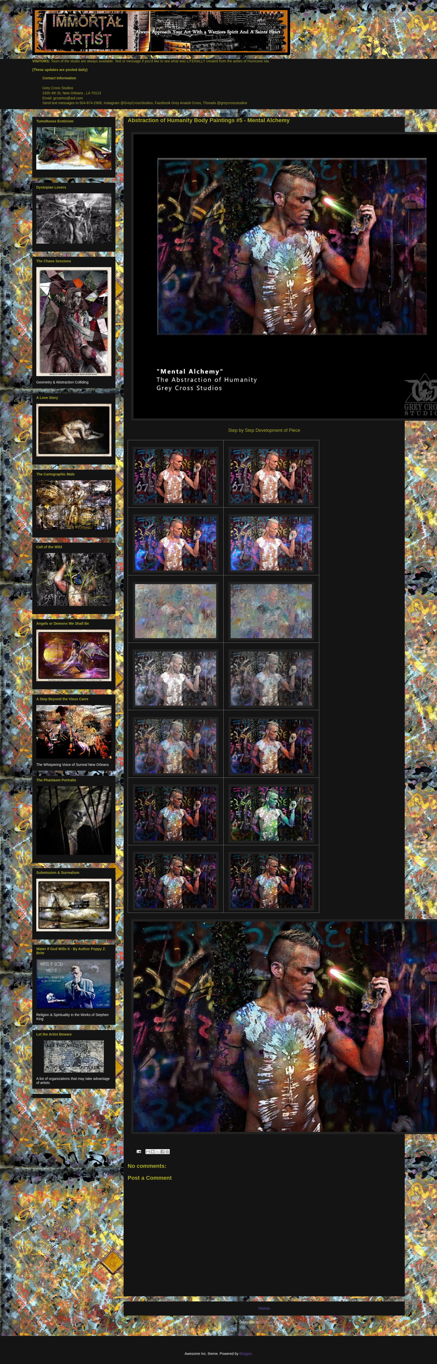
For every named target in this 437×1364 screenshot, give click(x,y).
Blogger (245, 1354)
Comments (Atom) (275, 1322)
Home (264, 1308)
